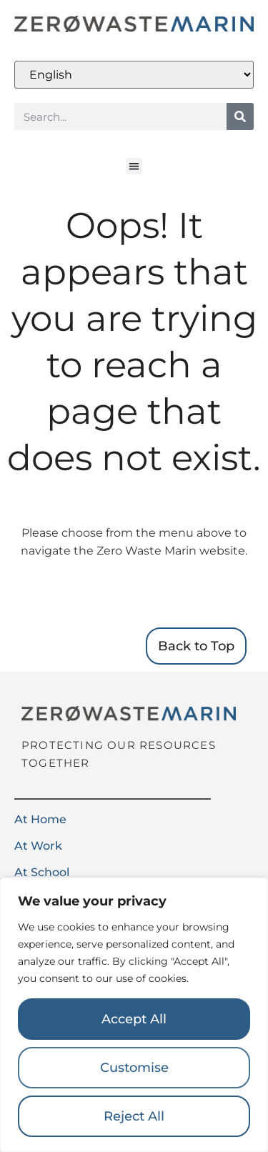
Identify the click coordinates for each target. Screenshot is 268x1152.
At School (41, 872)
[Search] (240, 116)
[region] (134, 1015)
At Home (40, 819)
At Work (38, 846)
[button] (134, 166)
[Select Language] (134, 75)
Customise (134, 1068)
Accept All (134, 1019)
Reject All (134, 1116)
